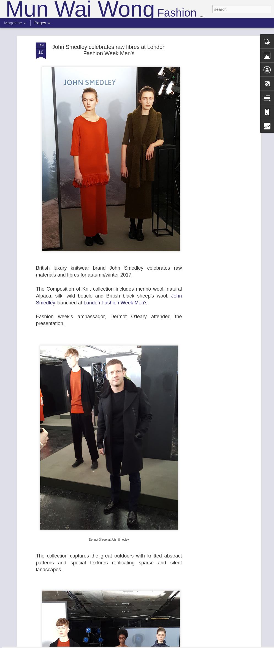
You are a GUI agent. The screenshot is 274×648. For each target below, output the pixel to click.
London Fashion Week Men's (116, 272)
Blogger (154, 645)
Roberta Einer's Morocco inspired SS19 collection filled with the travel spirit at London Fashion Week (134, 581)
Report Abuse (170, 645)
